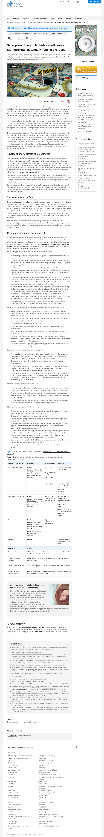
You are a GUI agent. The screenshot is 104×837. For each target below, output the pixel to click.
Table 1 (40, 350)
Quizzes (68, 18)
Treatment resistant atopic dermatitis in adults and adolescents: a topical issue (86, 149)
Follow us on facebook (84, 747)
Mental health (43, 795)
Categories (26, 18)
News (41, 800)
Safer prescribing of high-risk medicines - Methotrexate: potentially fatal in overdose (86, 117)
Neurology (11, 800)
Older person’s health (14, 804)
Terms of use (82, 2)
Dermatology (37, 33)
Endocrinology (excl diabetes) (48, 770)
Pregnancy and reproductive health (18, 816)
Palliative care (12, 812)
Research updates (13, 821)
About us (63, 2)
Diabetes (42, 767)
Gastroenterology (44, 772)
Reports (60, 18)
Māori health (11, 790)
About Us (14, 747)
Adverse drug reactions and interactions (21, 33)
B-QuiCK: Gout (82, 159)
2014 (27, 22)
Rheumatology (62, 33)
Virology (10, 828)
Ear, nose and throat (14, 770)
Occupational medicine (46, 802)
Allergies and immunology (47, 756)
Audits (52, 18)
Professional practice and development (51, 816)
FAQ (68, 2)
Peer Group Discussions (40, 18)
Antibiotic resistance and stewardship (19, 758)
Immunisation (43, 784)
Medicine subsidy (13, 793)
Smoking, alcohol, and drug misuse (18, 826)
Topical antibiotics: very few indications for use (86, 105)
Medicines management (49, 33)
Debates (41, 765)
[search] (43, 12)
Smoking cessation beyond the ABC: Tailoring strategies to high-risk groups (86, 111)
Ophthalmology (12, 807)
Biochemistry (43, 758)
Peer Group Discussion (85, 131)
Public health (12, 819)
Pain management (44, 809)
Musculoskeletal (13, 797)
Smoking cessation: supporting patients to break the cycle (86, 180)
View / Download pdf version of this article (51, 101)
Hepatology (11, 784)
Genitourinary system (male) (47, 775)
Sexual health (43, 823)
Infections (11, 786)
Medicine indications (45, 790)
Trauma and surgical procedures (49, 826)
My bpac (79, 18)
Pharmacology (12, 814)
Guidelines (11, 777)
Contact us (73, 2)
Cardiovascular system (46, 760)
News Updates (82, 122)
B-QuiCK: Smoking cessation (87, 175)
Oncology (42, 804)
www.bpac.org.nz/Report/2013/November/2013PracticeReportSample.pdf (32, 654)
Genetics (10, 775)
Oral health (42, 807)
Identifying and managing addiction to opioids (85, 100)
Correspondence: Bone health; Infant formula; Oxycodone (85, 126)
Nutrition (10, 802)
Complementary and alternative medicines (52, 763)
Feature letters (12, 772)
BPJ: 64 (33, 22)
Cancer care (11, 760)
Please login (12, 736)
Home (9, 22)
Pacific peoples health (14, 809)
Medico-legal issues (14, 795)
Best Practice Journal (18, 22)
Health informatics (44, 781)
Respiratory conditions (46, 821)
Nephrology (42, 797)
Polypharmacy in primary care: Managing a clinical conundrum (85, 95)
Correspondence (13, 765)
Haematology (12, 781)
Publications (15, 18)
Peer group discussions (46, 812)
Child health (11, 763)
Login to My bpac (94, 1)
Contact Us (21, 747)
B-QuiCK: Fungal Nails (85, 173)
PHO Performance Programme (48, 814)
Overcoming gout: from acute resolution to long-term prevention (87, 163)
